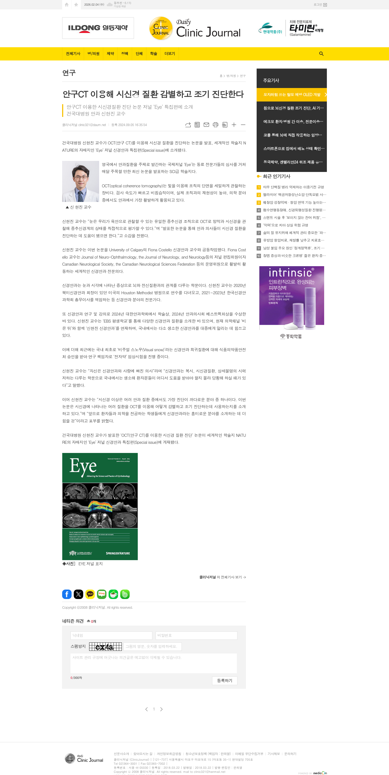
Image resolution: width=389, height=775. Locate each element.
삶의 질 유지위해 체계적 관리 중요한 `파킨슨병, (295, 232)
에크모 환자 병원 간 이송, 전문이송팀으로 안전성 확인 (297, 121)
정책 (124, 53)
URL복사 (188, 124)
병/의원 (93, 53)
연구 (243, 76)
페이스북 (67, 594)
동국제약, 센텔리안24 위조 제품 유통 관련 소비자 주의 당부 (297, 162)
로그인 (318, 4)
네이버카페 (113, 594)
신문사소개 (121, 754)
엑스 (78, 594)
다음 (161, 709)
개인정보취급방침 (169, 754)
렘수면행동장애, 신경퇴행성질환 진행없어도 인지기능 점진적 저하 (295, 210)
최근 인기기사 (276, 176)
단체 (139, 53)
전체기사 (73, 53)
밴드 (125, 594)
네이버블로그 (101, 594)
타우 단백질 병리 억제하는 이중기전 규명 (293, 187)
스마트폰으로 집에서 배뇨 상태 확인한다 (295, 148)
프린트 (215, 124)
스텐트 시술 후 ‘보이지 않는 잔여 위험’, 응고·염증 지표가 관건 (295, 217)
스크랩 (224, 124)
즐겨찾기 (76, 4)
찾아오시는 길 (142, 754)
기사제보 (274, 754)
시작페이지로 (66, 4)
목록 (197, 124)
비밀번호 (164, 635)
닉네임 (77, 635)
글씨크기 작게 (243, 124)
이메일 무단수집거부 (249, 754)
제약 (110, 53)
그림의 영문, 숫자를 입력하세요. (151, 646)
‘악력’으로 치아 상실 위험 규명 (285, 225)
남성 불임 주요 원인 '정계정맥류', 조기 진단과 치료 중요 (295, 248)
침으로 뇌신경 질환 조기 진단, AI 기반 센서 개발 (297, 108)
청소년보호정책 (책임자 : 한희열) (208, 754)
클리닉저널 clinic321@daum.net (84, 124)
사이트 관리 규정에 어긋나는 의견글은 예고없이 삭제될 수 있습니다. (127, 657)
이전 (146, 709)
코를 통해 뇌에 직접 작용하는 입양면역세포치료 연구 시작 (297, 135)
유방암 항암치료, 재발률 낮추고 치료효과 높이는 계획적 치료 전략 (295, 240)
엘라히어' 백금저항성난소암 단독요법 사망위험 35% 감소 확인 (295, 194)
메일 (206, 124)
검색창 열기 (321, 53)
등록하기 (224, 680)
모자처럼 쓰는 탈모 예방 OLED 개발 (291, 94)
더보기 (169, 53)
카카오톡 (90, 594)
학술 (153, 53)
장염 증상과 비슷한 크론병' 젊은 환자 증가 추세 (295, 255)
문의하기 (290, 754)
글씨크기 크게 (234, 124)
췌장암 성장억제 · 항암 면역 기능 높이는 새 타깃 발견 (295, 202)
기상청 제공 (120, 6)
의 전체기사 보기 (220, 577)
